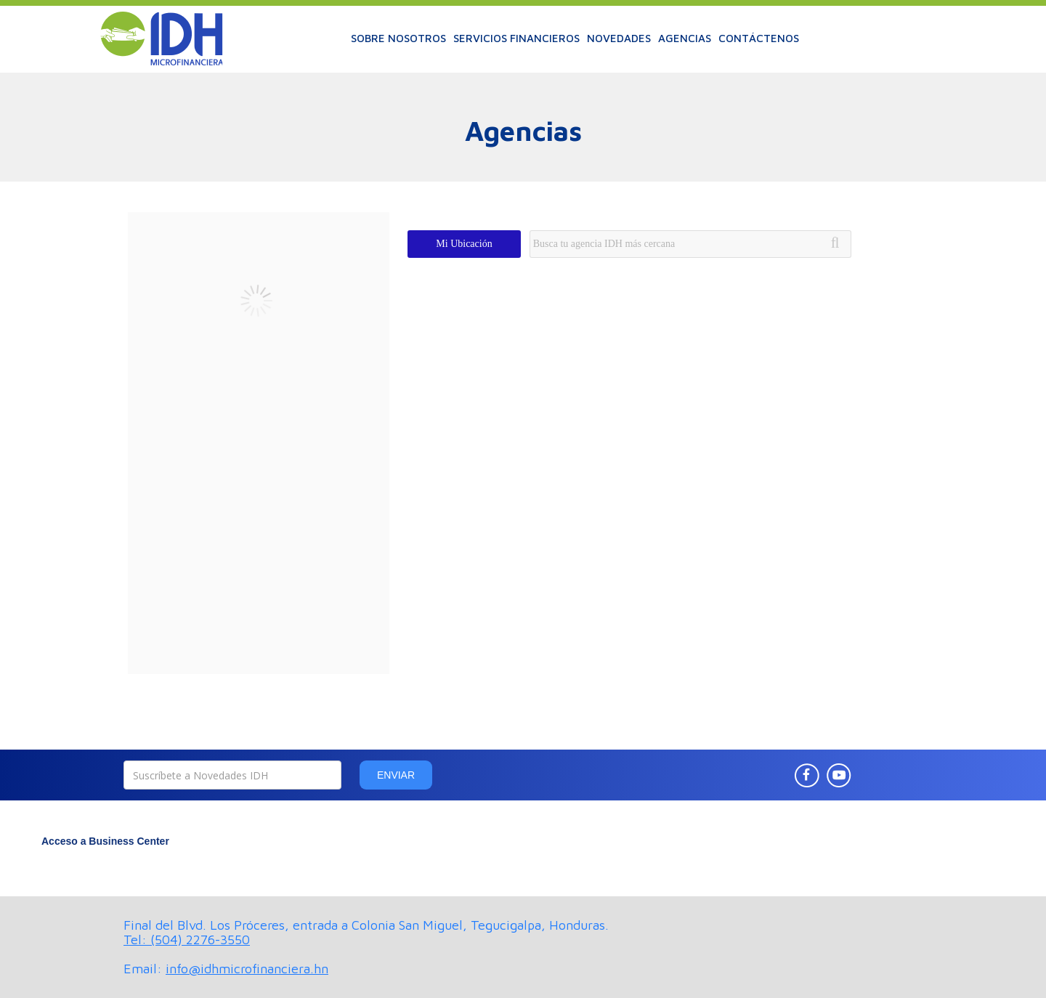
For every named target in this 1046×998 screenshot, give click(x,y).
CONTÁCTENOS (758, 38)
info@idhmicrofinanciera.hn (247, 968)
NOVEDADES (619, 38)
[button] (398, 38)
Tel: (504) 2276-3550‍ (186, 939)
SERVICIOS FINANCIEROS (516, 38)
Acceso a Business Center (105, 841)
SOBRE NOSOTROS (398, 38)
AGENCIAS (684, 38)
